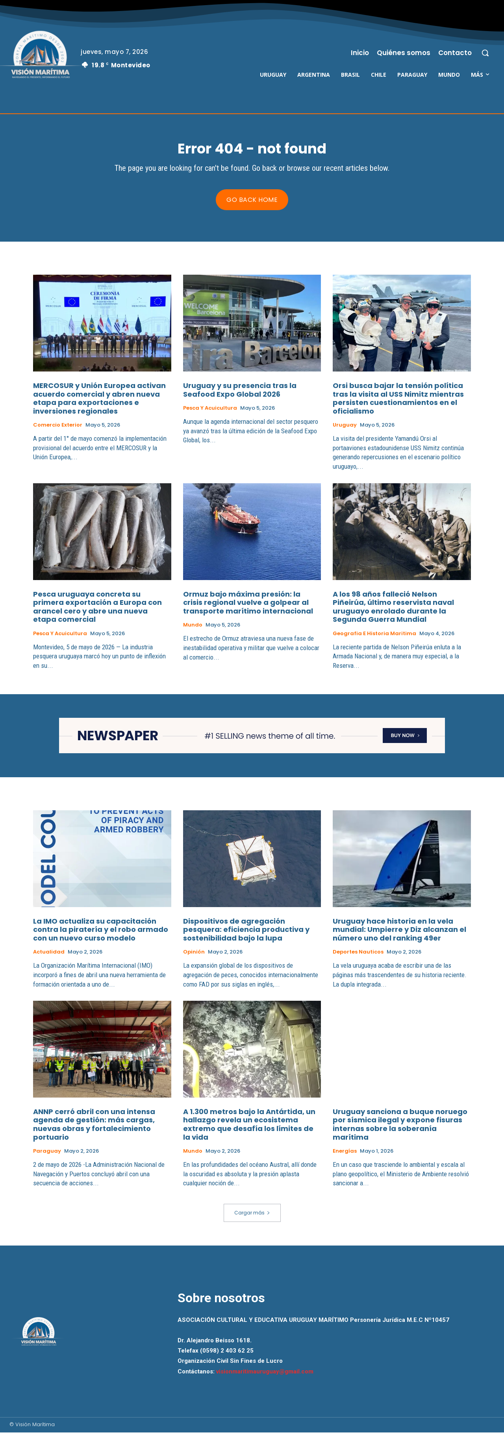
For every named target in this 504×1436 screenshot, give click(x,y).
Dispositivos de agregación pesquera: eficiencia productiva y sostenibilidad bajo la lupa (246, 933)
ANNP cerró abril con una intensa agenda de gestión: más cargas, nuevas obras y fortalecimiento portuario (94, 1128)
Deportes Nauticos (358, 956)
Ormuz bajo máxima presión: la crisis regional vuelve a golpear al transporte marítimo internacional (248, 606)
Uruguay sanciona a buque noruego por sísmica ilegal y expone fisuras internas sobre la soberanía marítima (400, 1128)
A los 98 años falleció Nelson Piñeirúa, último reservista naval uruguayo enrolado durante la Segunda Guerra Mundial (393, 610)
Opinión (194, 956)
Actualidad (49, 956)
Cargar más (252, 1216)
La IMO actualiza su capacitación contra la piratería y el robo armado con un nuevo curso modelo (100, 933)
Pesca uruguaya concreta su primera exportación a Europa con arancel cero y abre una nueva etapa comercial (97, 610)
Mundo (192, 629)
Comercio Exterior (57, 429)
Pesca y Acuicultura (210, 412)
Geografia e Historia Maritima (374, 637)
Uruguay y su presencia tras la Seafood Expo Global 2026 (239, 393)
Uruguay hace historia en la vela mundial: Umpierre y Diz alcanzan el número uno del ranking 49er (399, 933)
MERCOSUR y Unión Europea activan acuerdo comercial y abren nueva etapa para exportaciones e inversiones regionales (99, 402)
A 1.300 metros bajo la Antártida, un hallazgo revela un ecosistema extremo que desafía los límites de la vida (249, 1128)
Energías (345, 1155)
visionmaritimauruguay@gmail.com (264, 1375)
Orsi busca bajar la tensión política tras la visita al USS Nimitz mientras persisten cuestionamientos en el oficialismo (398, 402)
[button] (485, 52)
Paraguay (47, 1155)
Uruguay (345, 429)
